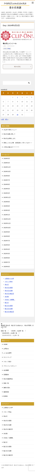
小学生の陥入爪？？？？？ (11, 147)
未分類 (7, 296)
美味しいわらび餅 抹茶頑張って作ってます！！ (18, 142)
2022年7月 (7, 240)
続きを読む (22, 66)
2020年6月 (7, 266)
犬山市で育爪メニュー (10, 129)
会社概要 (6, 370)
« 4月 (2, 119)
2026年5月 (7, 158)
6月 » (6, 119)
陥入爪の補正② (9, 311)
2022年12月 (7, 219)
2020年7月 (7, 262)
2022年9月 (7, 232)
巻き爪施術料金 (8, 379)
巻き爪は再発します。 (10, 138)
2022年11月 (7, 223)
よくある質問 (7, 353)
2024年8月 (7, 176)
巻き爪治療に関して (9, 134)
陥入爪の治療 (9, 308)
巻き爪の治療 (9, 290)
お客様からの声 (9, 278)
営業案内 (6, 374)
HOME (5, 344)
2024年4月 (7, 193)
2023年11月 (7, 197)
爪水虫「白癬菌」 (10, 299)
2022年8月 (7, 236)
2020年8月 (7, 258)
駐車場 (5, 396)
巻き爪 (7, 284)
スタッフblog (7, 48)
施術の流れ (7, 387)
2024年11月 (7, 167)
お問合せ (6, 348)
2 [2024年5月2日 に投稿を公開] (17, 97)
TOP (17, 326)
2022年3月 (7, 253)
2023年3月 (7, 210)
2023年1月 (7, 214)
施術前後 (6, 392)
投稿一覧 (6, 383)
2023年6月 (7, 206)
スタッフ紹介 (7, 361)
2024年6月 (7, 184)
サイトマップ (7, 357)
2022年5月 (7, 245)
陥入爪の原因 (9, 305)
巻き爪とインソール (10, 43)
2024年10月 (7, 171)
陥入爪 (7, 302)
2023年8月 (7, 201)
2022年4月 (7, 249)
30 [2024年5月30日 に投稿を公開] (17, 114)
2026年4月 (7, 163)
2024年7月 (7, 180)
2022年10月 (7, 227)
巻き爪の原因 (9, 287)
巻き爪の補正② (9, 293)
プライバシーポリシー (10, 366)
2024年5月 (7, 188)
